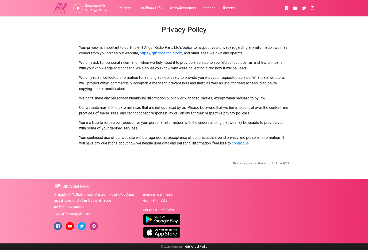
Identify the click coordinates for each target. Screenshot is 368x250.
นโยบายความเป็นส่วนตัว (158, 195)
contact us (240, 143)
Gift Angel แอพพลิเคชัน (158, 210)
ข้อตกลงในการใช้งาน (156, 200)
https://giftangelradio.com (161, 53)
